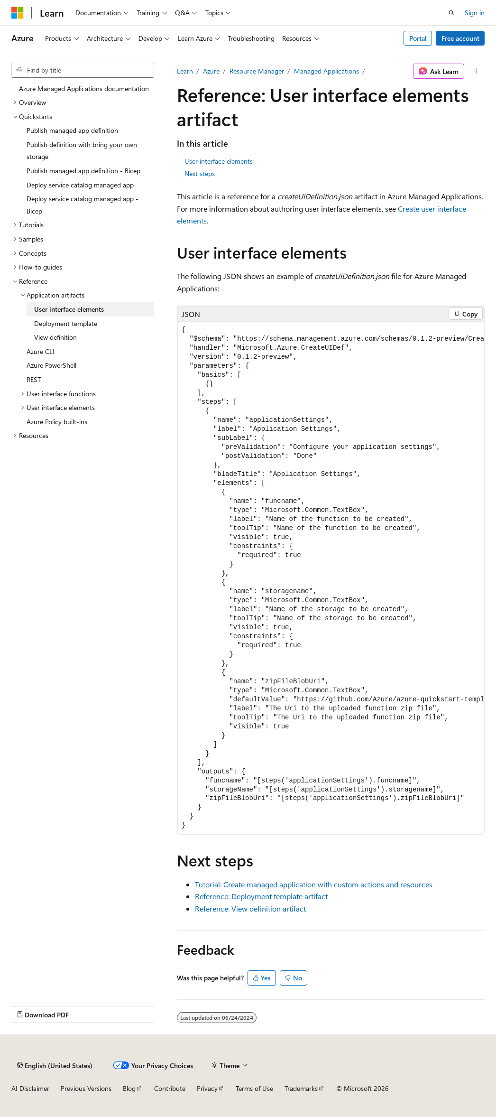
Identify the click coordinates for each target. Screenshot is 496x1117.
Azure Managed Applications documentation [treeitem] (84, 88)
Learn (185, 70)
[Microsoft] (17, 13)
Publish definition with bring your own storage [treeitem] (82, 150)
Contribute (169, 1088)
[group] (331, 578)
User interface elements (218, 161)
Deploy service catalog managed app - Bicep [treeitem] (82, 204)
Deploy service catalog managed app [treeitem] (80, 184)
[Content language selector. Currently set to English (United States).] (54, 1065)
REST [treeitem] (34, 379)
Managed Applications (326, 70)
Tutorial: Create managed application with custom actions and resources (313, 884)
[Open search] (451, 12)
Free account (460, 38)
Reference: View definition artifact (250, 908)
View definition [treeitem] (55, 337)
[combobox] (82, 70)
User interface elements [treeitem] (69, 309)
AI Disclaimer (30, 1088)
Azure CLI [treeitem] (41, 351)
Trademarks (301, 1088)
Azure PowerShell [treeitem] (51, 365)
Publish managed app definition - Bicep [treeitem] (83, 170)
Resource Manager (257, 70)
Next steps (199, 173)
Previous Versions (86, 1088)
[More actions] (476, 71)
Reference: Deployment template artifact (261, 896)
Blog (129, 1088)
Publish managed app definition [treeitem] (72, 130)
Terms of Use (254, 1088)
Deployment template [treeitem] (65, 323)
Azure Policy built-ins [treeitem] (57, 421)
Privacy (207, 1088)
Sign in (475, 12)
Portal (418, 38)
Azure (211, 70)
